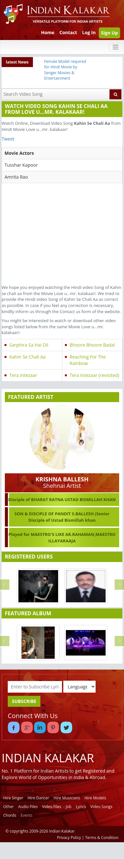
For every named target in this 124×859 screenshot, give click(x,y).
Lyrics (81, 806)
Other (8, 806)
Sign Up (109, 33)
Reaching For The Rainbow (88, 360)
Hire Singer (13, 798)
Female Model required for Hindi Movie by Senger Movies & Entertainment (65, 70)
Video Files (51, 806)
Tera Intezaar (23, 375)
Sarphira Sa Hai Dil (28, 345)
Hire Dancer (38, 798)
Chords (9, 815)
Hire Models (95, 798)
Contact (68, 32)
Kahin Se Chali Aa (27, 357)
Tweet (8, 139)
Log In (89, 32)
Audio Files (27, 806)
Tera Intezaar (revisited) (94, 375)
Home (47, 32)
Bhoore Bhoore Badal (92, 345)
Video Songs (101, 806)
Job (68, 806)
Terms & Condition (102, 837)
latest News (17, 62)
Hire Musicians (67, 798)
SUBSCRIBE (24, 701)
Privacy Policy (69, 837)
